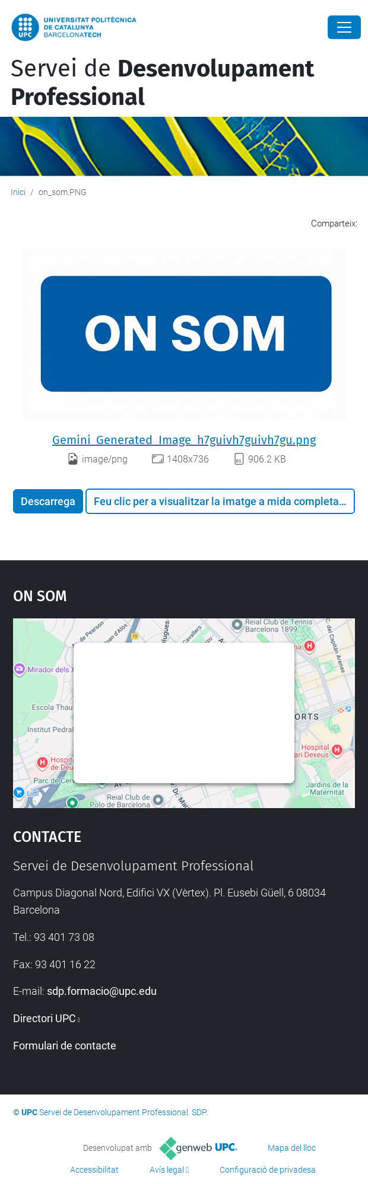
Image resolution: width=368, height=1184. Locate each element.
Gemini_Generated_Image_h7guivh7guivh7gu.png (184, 440)
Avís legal (167, 1170)
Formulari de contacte (64, 1045)
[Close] (344, 27)
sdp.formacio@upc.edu (102, 991)
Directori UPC (44, 1018)
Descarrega (48, 501)
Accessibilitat (94, 1170)
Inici (18, 192)
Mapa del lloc (292, 1148)
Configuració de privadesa (268, 1170)
